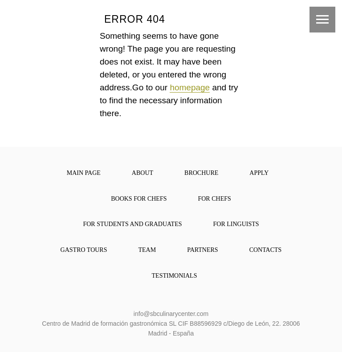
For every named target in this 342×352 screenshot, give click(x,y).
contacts (265, 250)
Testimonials (174, 275)
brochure (201, 173)
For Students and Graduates (132, 224)
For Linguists (236, 224)
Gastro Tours (84, 250)
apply (259, 173)
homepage (190, 87)
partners (202, 250)
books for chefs (139, 198)
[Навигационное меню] (322, 19)
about (142, 173)
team (147, 250)
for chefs (214, 198)
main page (84, 173)
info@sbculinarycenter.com (171, 313)
